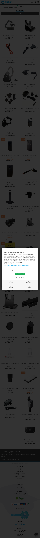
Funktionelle (11, 287)
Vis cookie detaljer (20, 277)
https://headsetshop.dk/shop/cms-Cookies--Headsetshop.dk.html (17, 265)
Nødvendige (11, 282)
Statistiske (29, 287)
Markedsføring (28, 282)
